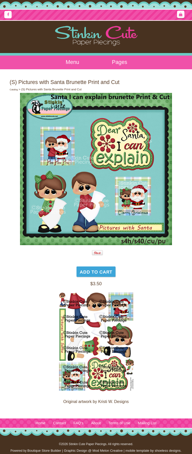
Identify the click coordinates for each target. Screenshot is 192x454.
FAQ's (78, 423)
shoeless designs (168, 450)
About (96, 423)
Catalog (14, 89)
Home (40, 423)
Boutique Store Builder (44, 450)
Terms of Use (119, 423)
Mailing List (147, 423)
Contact (59, 423)
